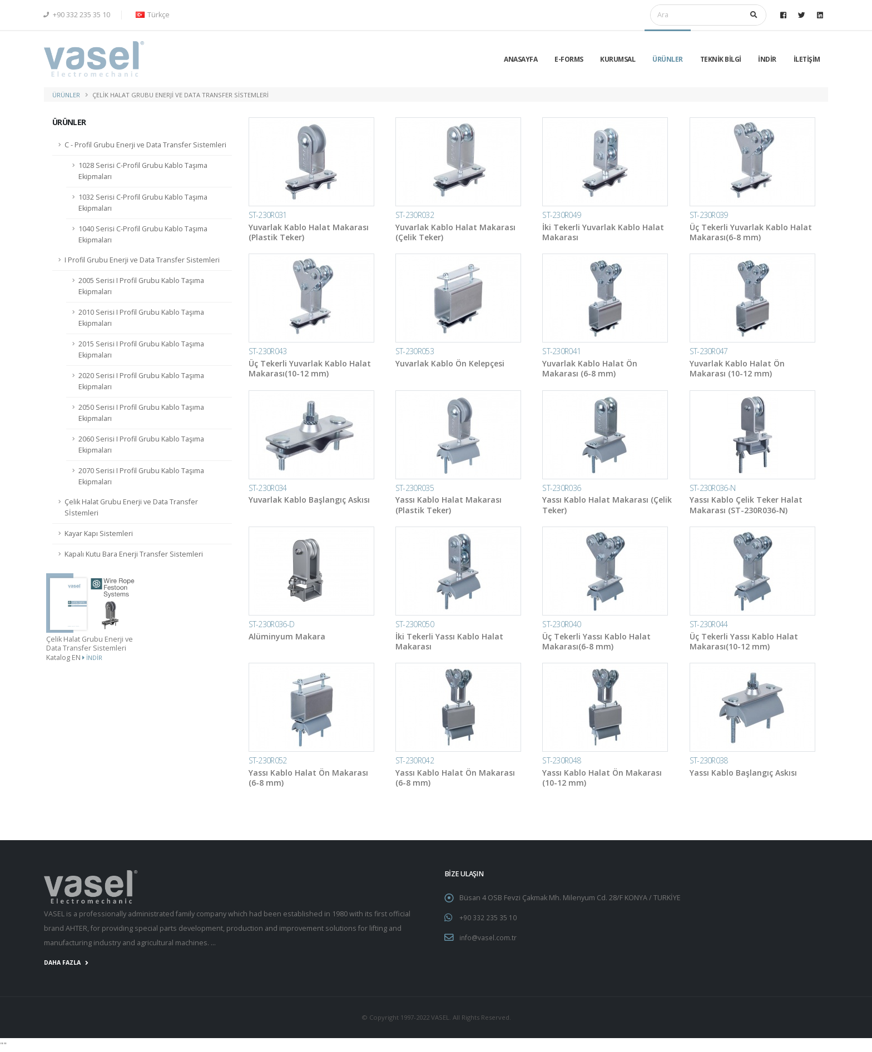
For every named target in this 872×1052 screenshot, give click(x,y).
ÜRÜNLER (667, 59)
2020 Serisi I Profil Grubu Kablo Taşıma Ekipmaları (141, 381)
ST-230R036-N (713, 488)
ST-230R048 (561, 760)
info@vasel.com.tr (488, 936)
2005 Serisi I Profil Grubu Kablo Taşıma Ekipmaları (141, 286)
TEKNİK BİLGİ (720, 59)
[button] (151, 15)
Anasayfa (520, 59)
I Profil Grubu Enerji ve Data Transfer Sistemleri (142, 260)
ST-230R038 (709, 760)
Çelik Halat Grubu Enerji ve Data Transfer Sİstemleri (131, 507)
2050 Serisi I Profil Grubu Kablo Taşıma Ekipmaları (141, 413)
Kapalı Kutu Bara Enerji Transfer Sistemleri (134, 554)
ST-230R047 (709, 351)
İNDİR (767, 59)
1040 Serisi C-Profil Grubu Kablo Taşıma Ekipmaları (142, 234)
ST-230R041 (561, 351)
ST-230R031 (268, 215)
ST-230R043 (268, 351)
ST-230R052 (268, 760)
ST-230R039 (709, 215)
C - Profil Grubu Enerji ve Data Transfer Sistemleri (145, 145)
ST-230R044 (709, 624)
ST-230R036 (561, 488)
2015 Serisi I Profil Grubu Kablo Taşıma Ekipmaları (141, 349)
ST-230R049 (561, 215)
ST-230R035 (414, 488)
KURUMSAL (617, 59)
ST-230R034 (268, 488)
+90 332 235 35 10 (77, 14)
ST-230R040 (561, 624)
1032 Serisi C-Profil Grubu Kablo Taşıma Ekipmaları (142, 202)
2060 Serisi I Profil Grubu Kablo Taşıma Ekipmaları (141, 444)
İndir (92, 657)
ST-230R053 (414, 351)
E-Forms (568, 59)
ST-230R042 (414, 760)
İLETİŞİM (807, 59)
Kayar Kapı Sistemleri (99, 533)
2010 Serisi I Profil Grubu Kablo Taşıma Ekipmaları (141, 317)
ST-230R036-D (272, 624)
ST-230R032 (414, 215)
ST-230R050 (414, 624)
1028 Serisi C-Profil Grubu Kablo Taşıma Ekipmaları (142, 171)
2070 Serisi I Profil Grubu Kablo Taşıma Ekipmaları (141, 476)
